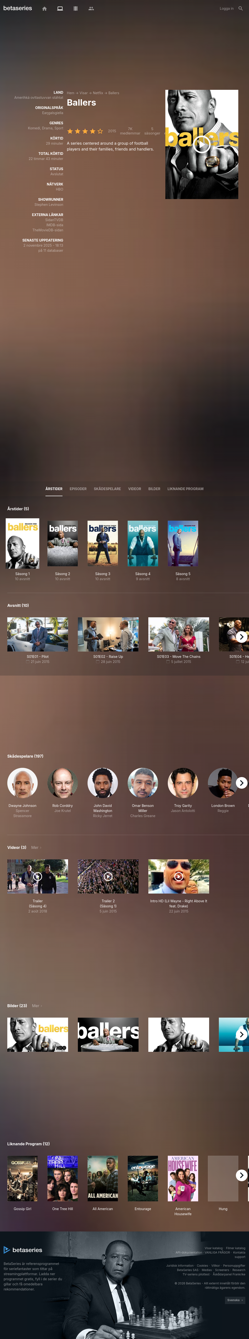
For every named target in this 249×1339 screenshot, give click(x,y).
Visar (84, 93)
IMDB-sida (54, 225)
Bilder (154, 489)
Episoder (78, 489)
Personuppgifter (234, 1265)
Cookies (202, 1265)
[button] (22, 795)
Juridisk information (180, 1265)
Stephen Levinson (49, 204)
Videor (134, 489)
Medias (207, 1270)
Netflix (98, 93)
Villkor (215, 1265)
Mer (34, 847)
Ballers (113, 93)
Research (238, 1270)
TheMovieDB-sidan (47, 230)
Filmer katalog (235, 1248)
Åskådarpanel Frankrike (229, 1274)
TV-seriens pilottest (196, 1274)
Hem (70, 93)
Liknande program (186, 489)
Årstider (53, 489)
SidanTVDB (54, 220)
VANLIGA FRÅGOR (217, 1252)
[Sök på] (240, 8)
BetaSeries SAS (187, 1270)
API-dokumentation (189, 1252)
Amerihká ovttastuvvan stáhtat (38, 97)
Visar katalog (214, 1248)
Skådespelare (107, 489)
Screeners (222, 1270)
